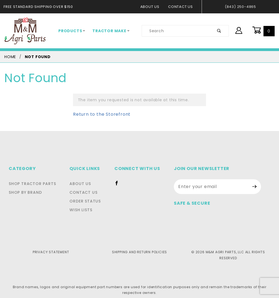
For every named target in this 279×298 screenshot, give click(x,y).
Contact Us (182, 7)
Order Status (86, 201)
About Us (153, 7)
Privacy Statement (51, 252)
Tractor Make (107, 31)
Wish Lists (83, 210)
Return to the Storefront (98, 114)
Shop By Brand (25, 192)
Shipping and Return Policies (139, 252)
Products (70, 31)
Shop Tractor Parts (31, 183)
